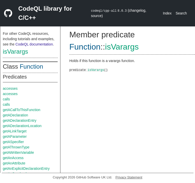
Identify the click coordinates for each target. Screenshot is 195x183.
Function (31, 66)
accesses (10, 88)
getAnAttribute (14, 163)
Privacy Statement (129, 177)
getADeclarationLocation (22, 126)
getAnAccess (13, 158)
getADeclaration (15, 115)
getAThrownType (16, 147)
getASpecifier (13, 142)
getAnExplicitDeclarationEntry (26, 168)
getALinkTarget (14, 131)
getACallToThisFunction (21, 110)
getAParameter (15, 136)
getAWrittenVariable (18, 152)
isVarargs (15, 51)
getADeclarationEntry (19, 120)
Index (167, 13)
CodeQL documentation (34, 44)
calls (6, 99)
